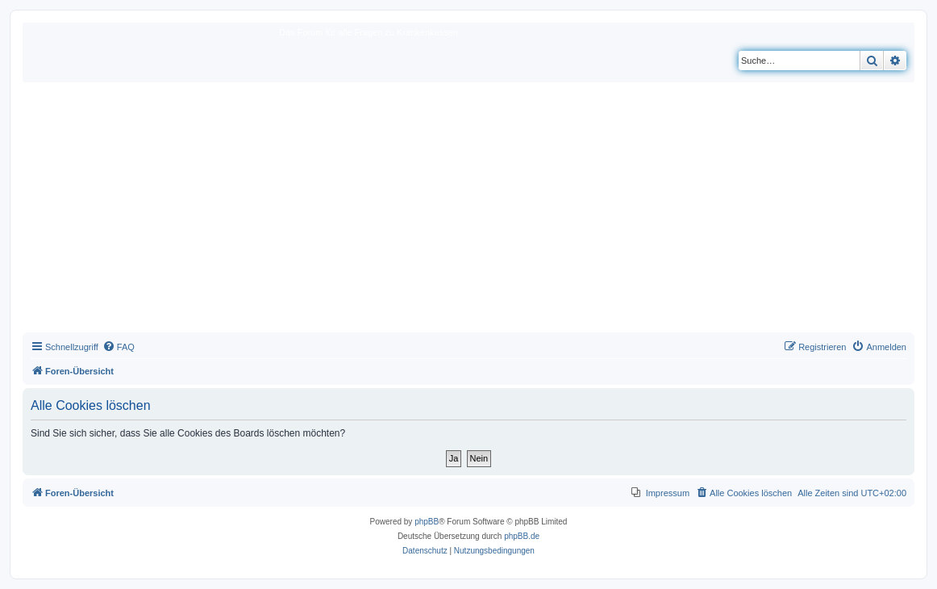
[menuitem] (118, 347)
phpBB (426, 521)
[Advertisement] (468, 211)
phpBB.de (521, 536)
